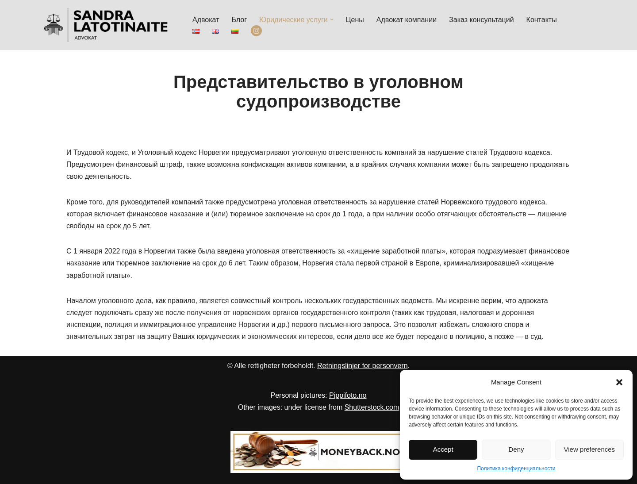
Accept (443, 449)
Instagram (256, 31)
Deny (516, 449)
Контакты (541, 19)
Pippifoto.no (348, 395)
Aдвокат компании (406, 19)
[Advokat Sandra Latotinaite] (106, 25)
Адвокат (205, 19)
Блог (239, 19)
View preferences (589, 449)
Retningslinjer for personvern (362, 365)
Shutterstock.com (372, 407)
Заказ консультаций (481, 19)
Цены (355, 19)
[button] (619, 382)
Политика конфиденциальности (516, 468)
